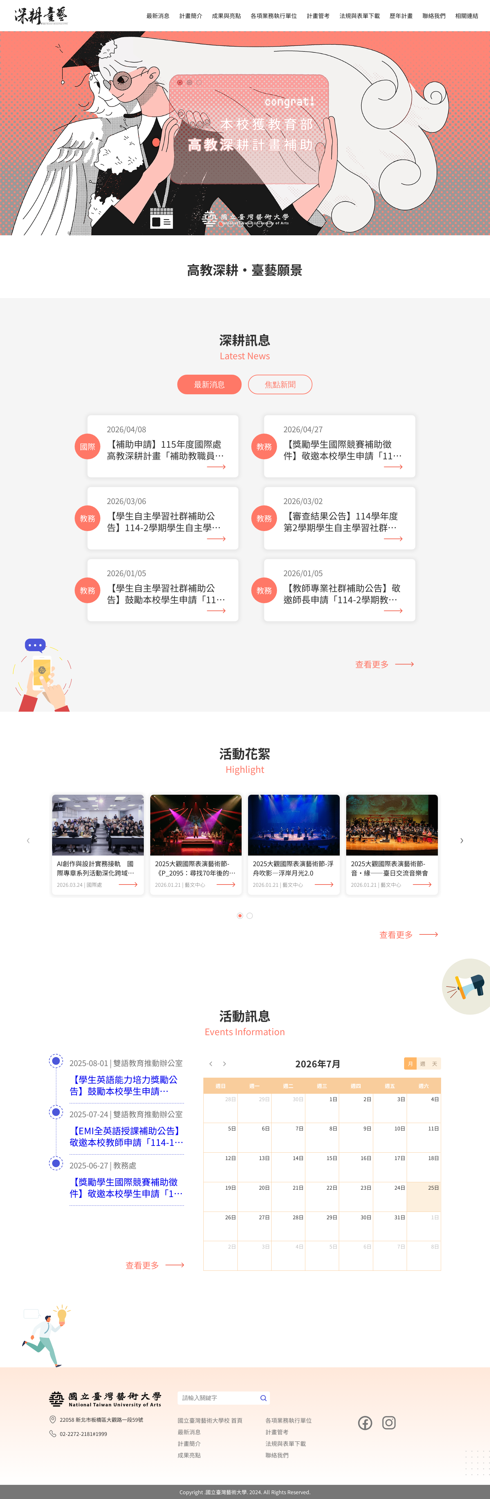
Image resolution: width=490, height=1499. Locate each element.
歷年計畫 (401, 15)
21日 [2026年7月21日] (298, 1187)
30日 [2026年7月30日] (366, 1217)
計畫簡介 (190, 15)
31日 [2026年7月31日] (399, 1217)
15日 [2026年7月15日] (332, 1158)
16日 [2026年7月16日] (366, 1158)
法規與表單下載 (359, 15)
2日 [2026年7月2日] (368, 1099)
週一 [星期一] (254, 1086)
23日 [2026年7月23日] (366, 1187)
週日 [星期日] (221, 1086)
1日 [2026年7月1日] (333, 1099)
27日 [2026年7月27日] (264, 1217)
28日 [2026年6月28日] (230, 1099)
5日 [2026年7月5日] (232, 1128)
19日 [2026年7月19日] (230, 1187)
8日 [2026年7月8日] (333, 1128)
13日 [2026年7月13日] (264, 1158)
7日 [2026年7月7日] (300, 1128)
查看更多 (384, 664)
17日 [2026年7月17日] (399, 1158)
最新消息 (158, 15)
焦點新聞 (280, 384)
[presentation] (28, 838)
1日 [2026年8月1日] (435, 1217)
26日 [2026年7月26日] (230, 1217)
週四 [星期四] (356, 1086)
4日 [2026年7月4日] (435, 1099)
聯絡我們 (434, 15)
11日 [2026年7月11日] (433, 1128)
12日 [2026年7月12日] (230, 1158)
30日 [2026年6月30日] (298, 1099)
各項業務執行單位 (274, 15)
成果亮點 (189, 1455)
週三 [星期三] (322, 1086)
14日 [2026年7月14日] (298, 1158)
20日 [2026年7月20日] (264, 1187)
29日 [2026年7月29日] (332, 1217)
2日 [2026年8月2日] (232, 1246)
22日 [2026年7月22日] (332, 1187)
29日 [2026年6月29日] (264, 1099)
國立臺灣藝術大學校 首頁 (210, 1420)
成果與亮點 (226, 15)
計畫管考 (318, 15)
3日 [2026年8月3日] (266, 1246)
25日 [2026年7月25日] (433, 1187)
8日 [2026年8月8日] (435, 1246)
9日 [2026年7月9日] (368, 1128)
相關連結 (466, 15)
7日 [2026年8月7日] (401, 1246)
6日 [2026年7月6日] (266, 1128)
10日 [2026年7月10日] (399, 1128)
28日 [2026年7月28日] (298, 1217)
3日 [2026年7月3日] (401, 1099)
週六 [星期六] (424, 1086)
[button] (221, 224)
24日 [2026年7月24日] (399, 1187)
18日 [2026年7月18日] (433, 1158)
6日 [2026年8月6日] (368, 1246)
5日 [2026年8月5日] (333, 1246)
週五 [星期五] (390, 1086)
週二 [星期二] (288, 1086)
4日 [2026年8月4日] (300, 1246)
